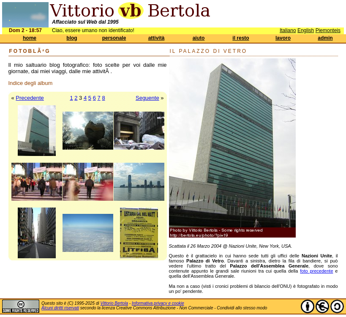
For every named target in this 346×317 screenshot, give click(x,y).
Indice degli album (30, 83)
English (305, 30)
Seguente (147, 98)
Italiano (288, 30)
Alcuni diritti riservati (60, 308)
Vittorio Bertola (114, 303)
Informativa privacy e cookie (158, 303)
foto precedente (316, 270)
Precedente (30, 98)
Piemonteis (328, 30)
